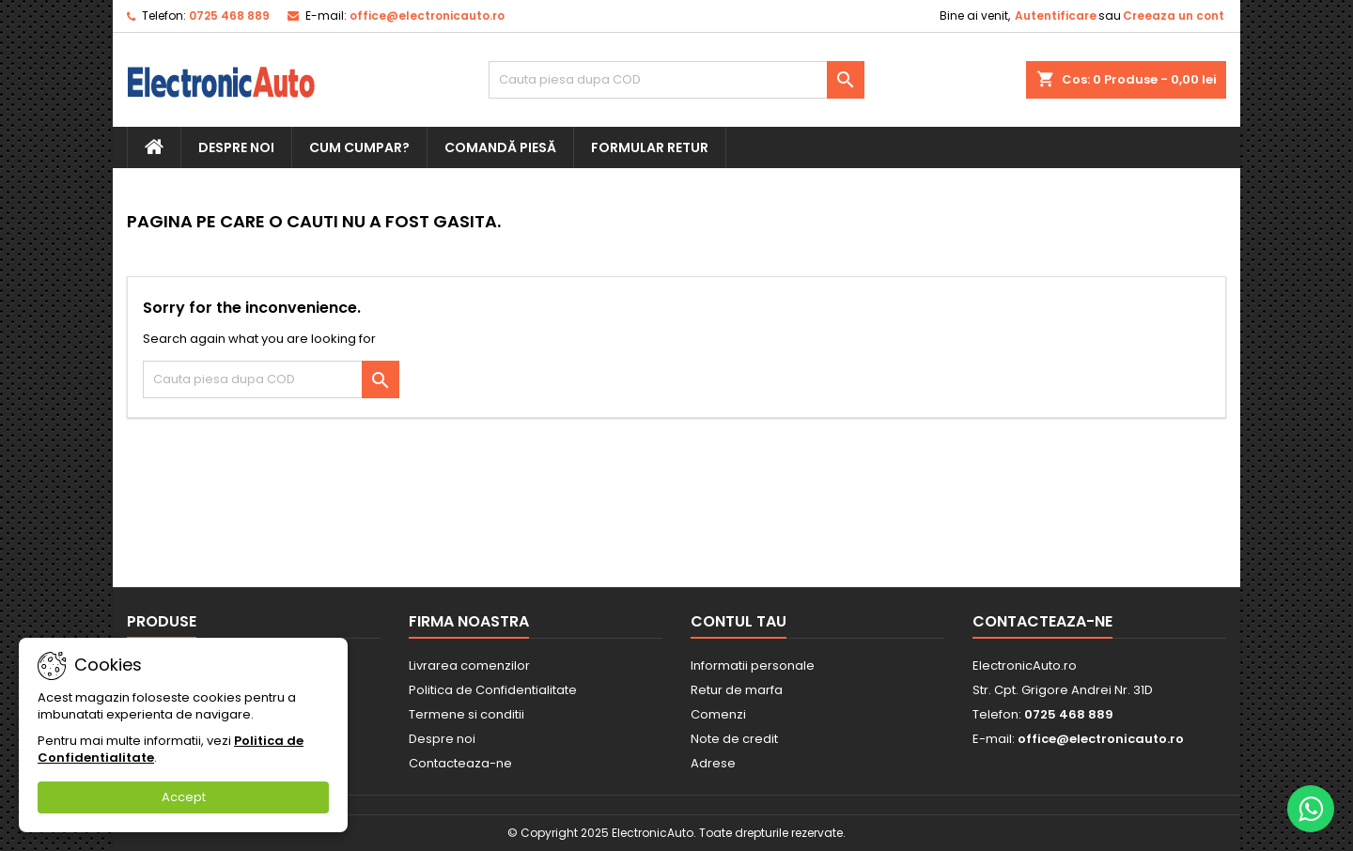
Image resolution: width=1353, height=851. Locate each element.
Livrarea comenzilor (469, 665)
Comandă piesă (500, 147)
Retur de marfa (737, 690)
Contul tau (738, 621)
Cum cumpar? (359, 147)
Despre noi (236, 147)
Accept (184, 797)
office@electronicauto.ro (427, 15)
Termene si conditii (466, 714)
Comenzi (718, 714)
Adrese (713, 763)
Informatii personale (753, 665)
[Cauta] (676, 80)
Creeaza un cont (1173, 15)
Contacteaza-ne (460, 763)
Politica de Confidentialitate (493, 690)
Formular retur (649, 147)
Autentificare (1055, 15)
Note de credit (734, 739)
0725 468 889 (229, 15)
